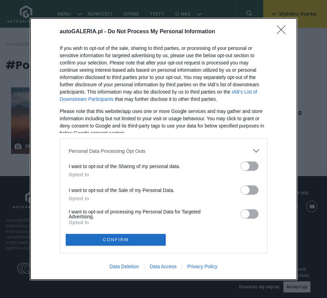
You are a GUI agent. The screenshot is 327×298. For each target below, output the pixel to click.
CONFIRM (116, 239)
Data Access (162, 266)
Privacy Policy (202, 266)
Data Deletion (124, 266)
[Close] (283, 31)
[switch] (249, 166)
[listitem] (163, 151)
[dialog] (163, 149)
